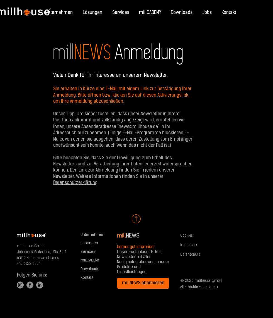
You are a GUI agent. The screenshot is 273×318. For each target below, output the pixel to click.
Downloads (90, 269)
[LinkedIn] (39, 285)
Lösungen (89, 243)
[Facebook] (29, 285)
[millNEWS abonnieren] (143, 283)
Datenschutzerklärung (75, 183)
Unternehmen (92, 235)
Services (88, 252)
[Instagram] (20, 285)
